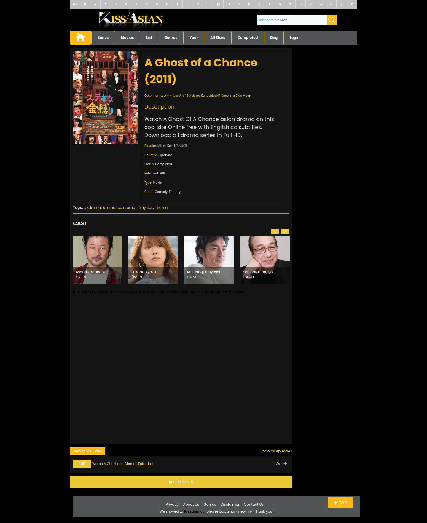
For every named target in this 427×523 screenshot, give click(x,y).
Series (103, 37)
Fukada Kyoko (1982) (143, 273)
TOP (340, 502)
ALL (74, 4)
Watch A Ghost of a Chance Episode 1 (122, 463)
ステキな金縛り (174, 95)
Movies (127, 37)
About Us (191, 504)
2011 (162, 173)
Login (294, 37)
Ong (274, 37)
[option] (97, 260)
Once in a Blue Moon (236, 95)
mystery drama (154, 207)
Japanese (165, 155)
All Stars (217, 37)
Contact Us (254, 504)
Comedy (161, 192)
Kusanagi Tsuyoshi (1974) (203, 273)
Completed (248, 37)
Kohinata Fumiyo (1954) (258, 273)
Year (193, 37)
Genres (170, 37)
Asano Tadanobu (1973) (91, 273)
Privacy (172, 504)
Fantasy (175, 192)
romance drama (120, 207)
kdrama (94, 207)
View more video (87, 451)
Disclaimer (230, 504)
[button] (275, 231)
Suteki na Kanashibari (203, 95)
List (149, 37)
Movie (157, 182)
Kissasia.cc (194, 511)
